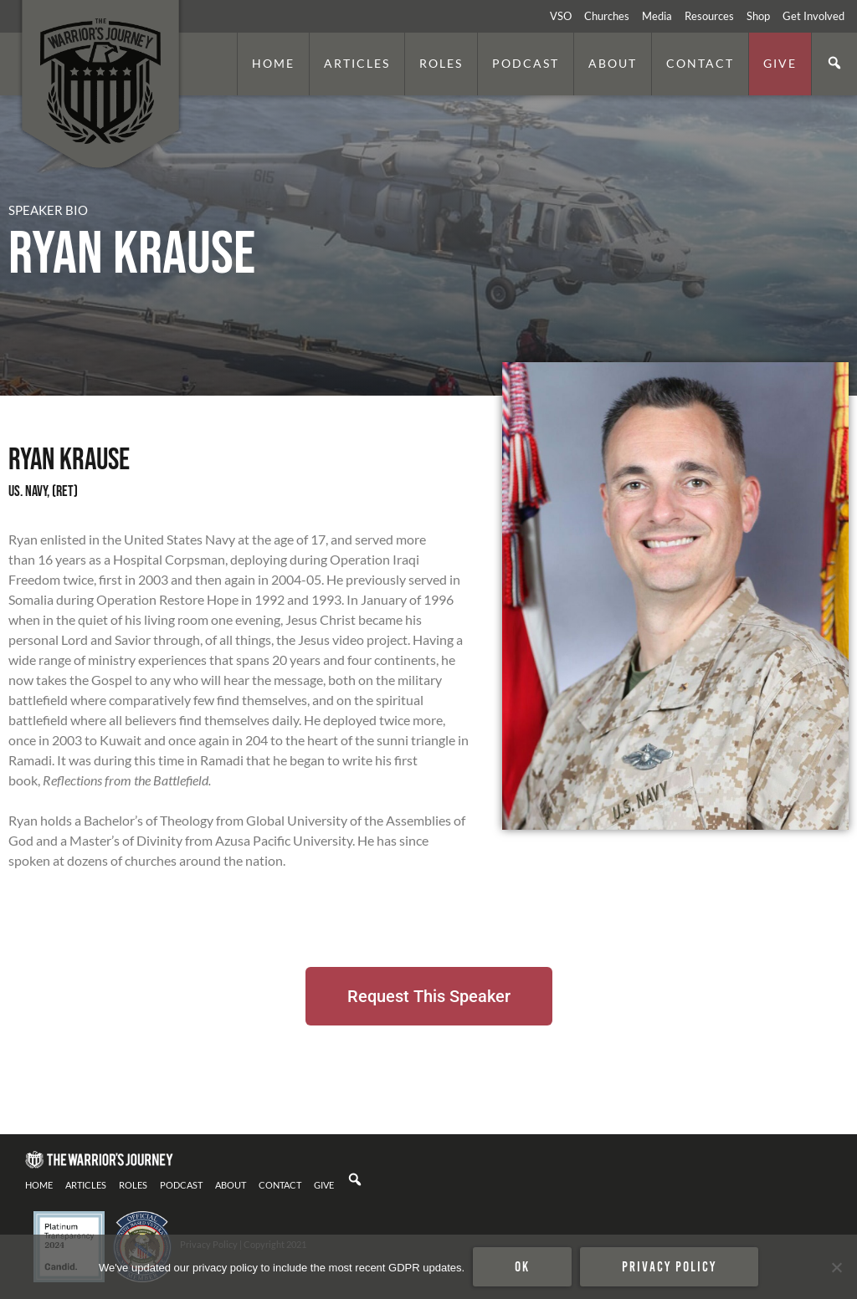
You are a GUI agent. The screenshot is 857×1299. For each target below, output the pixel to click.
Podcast (525, 63)
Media (657, 16)
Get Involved (813, 16)
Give (780, 63)
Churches (606, 16)
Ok (522, 1266)
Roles (441, 63)
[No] (836, 1267)
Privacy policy (669, 1266)
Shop (758, 16)
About (612, 63)
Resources (709, 16)
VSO (561, 16)
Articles (357, 63)
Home (273, 63)
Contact (700, 63)
